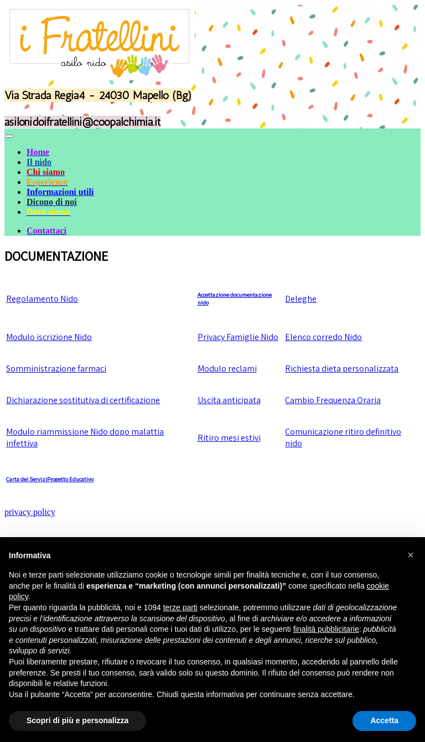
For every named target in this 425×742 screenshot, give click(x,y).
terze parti (180, 607)
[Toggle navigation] (8, 136)
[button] (410, 555)
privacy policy (29, 512)
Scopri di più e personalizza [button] (77, 720)
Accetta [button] (384, 720)
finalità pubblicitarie (326, 629)
